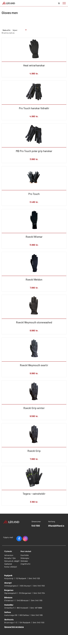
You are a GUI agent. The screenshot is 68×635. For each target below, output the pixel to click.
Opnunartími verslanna (14, 627)
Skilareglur (25, 558)
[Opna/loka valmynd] (64, 3)
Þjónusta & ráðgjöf (11, 561)
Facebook (19, 538)
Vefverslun (8, 555)
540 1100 (36, 525)
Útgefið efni (25, 564)
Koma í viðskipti (10, 567)
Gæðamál (8, 564)
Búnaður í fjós (10, 558)
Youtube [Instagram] (25, 538)
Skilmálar (24, 561)
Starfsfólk (25, 555)
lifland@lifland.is (56, 525)
